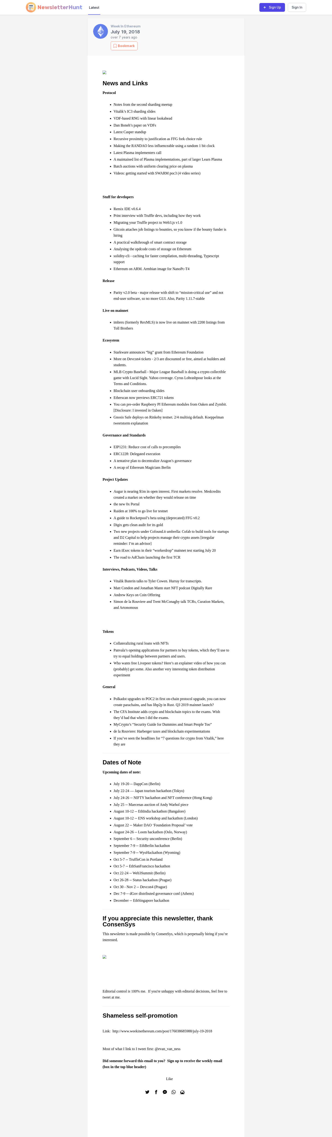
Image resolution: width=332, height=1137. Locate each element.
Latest (94, 7)
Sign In (297, 7)
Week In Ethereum (126, 26)
